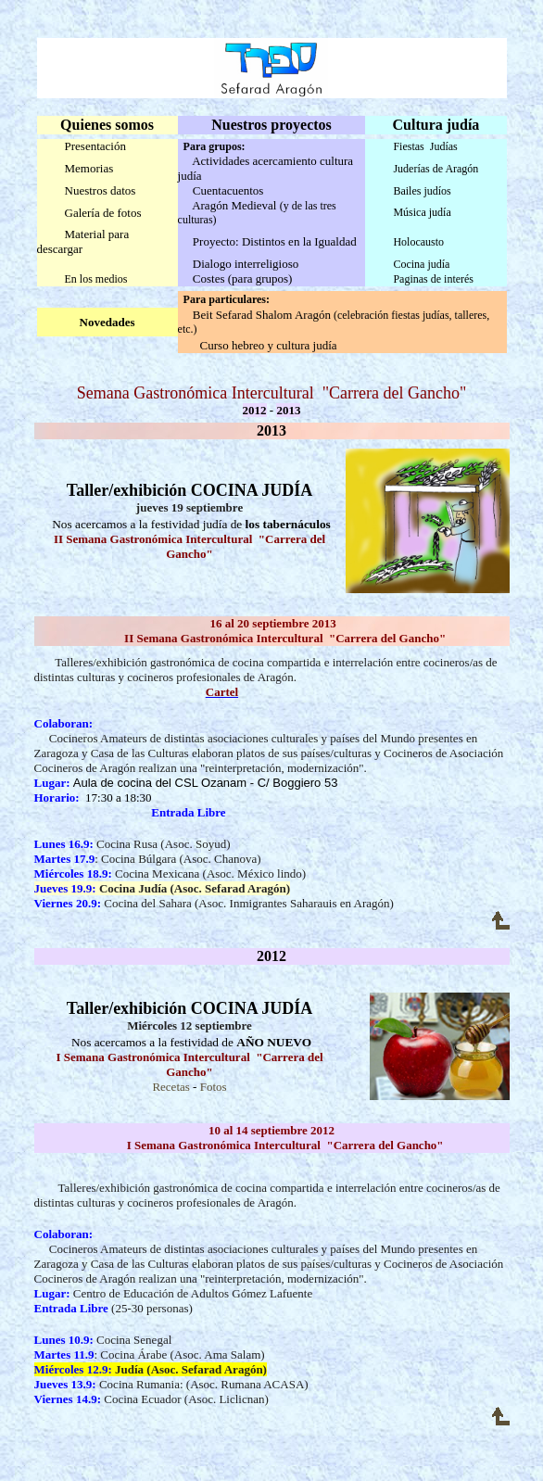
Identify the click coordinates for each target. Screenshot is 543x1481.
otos (217, 1087)
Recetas (170, 1087)
